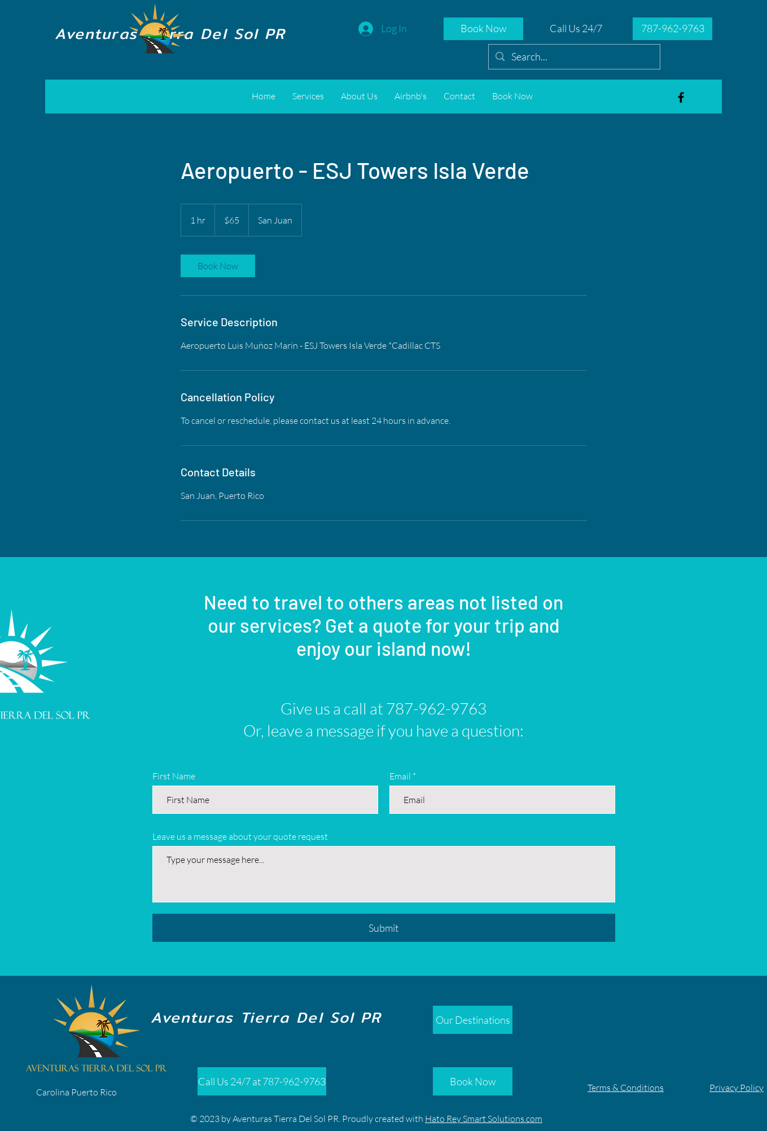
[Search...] (573, 57)
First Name (173, 776)
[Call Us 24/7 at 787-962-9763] (262, 1081)
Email (400, 776)
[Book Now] (483, 28)
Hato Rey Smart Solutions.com (483, 1118)
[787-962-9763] (672, 28)
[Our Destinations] (472, 1020)
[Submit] (383, 928)
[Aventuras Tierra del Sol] (681, 97)
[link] (218, 266)
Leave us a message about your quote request (240, 836)
